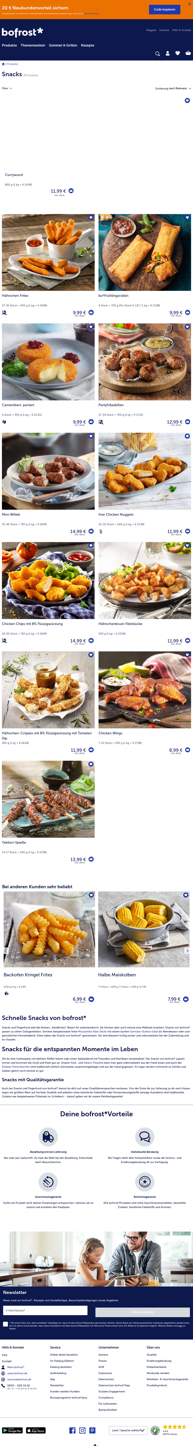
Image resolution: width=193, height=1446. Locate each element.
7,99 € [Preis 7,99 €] (172, 1000)
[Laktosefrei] (101, 531)
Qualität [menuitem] (152, 1353)
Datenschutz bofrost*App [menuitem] (114, 1384)
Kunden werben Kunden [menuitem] (65, 1390)
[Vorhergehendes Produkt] (6, 952)
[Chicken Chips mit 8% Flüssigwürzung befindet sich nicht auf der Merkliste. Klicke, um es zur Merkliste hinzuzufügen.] (91, 546)
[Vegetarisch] (4, 422)
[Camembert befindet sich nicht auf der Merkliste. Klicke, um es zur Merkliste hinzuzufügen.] (91, 328)
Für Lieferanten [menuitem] (108, 1402)
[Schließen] (189, 4)
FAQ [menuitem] (4, 1353)
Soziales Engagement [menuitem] (112, 1390)
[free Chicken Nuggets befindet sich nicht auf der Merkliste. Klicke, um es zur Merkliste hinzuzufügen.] (187, 437)
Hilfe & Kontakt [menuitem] (181, 30)
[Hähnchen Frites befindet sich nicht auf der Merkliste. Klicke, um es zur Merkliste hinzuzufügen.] (91, 218)
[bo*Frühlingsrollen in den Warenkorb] (187, 313)
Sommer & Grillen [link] (63, 45)
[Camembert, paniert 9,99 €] (48, 378)
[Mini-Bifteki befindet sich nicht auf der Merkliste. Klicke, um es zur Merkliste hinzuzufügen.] (91, 437)
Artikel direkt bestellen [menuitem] (64, 1353)
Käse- (74, 1064)
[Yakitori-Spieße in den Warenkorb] (91, 859)
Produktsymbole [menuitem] (157, 1384)
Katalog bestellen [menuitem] (61, 1365)
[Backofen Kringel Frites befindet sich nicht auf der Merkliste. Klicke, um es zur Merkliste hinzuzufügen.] (91, 896)
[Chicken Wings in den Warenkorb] (187, 750)
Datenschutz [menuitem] (106, 1378)
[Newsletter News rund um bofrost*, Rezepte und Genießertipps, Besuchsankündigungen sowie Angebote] (96, 1313)
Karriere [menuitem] (164, 30)
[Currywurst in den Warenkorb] (71, 191)
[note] (49, 983)
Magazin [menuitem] (151, 30)
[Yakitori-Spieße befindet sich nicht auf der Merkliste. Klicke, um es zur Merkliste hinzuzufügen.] (91, 765)
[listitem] (48, 1149)
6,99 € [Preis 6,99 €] (77, 1000)
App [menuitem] (52, 1378)
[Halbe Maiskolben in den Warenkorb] (185, 1000)
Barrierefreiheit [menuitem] (108, 1408)
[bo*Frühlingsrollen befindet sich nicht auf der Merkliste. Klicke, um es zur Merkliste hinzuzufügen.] (187, 218)
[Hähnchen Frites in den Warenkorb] (91, 313)
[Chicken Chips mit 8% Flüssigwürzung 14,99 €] (48, 596)
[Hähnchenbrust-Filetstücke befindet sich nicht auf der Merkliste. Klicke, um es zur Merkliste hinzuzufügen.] (187, 546)
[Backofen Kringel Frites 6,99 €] (49, 951)
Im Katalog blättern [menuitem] (62, 1359)
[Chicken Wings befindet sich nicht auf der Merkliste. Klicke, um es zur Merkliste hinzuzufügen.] (187, 655)
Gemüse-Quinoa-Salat (144, 1033)
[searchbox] (4, 54)
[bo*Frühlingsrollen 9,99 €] (145, 268)
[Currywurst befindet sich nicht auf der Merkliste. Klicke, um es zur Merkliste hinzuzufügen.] (187, 101)
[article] (96, 1058)
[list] (96, 1174)
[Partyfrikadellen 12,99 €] (145, 378)
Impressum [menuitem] (105, 1371)
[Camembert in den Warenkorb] (91, 422)
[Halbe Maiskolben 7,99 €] (144, 951)
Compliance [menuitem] (106, 1396)
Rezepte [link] (87, 45)
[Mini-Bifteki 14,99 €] (48, 487)
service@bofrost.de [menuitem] (16, 1378)
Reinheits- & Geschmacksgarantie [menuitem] (167, 1378)
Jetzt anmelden (143, 1312)
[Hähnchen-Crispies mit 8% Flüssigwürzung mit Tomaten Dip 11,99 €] (48, 706)
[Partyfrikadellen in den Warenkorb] (187, 422)
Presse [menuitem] (103, 1359)
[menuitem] (9, 45)
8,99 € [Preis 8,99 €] (175, 750)
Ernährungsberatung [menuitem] (159, 1359)
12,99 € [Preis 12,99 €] (174, 422)
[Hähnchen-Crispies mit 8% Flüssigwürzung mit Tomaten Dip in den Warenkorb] (91, 750)
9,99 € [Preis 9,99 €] (78, 312)
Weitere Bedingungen (91, 14)
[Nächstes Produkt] (187, 952)
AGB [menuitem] (101, 1365)
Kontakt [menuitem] (7, 1359)
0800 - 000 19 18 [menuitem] (16, 1384)
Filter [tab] (9, 88)
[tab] (167, 53)
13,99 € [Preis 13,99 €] (77, 859)
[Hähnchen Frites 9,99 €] (48, 268)
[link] (23, 33)
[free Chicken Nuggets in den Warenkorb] (187, 531)
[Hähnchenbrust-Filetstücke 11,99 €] (145, 596)
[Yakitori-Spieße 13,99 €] (48, 815)
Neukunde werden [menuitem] (158, 1371)
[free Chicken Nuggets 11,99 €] (145, 487)
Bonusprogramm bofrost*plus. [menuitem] (69, 1396)
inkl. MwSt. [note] (80, 1004)
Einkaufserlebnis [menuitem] (156, 1365)
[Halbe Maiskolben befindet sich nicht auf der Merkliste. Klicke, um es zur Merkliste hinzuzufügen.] (185, 896)
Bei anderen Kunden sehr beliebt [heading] (37, 886)
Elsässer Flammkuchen (16, 1068)
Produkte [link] (9, 45)
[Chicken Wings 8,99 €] (145, 706)
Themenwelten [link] (33, 45)
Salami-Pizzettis (93, 1064)
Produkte (12, 64)
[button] (164, 9)
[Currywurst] (96, 155)
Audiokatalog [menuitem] (58, 1371)
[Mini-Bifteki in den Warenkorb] (91, 531)
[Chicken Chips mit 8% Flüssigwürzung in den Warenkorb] (91, 641)
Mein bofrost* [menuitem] (13, 1365)
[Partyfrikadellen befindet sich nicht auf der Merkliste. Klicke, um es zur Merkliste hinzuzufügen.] (187, 328)
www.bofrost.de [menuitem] (14, 1372)
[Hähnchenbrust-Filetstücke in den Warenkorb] (187, 641)
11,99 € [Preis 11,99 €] (57, 191)
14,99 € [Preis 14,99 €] (77, 531)
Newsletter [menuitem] (57, 1384)
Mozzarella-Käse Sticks (92, 1033)
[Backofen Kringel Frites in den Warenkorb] (90, 1000)
